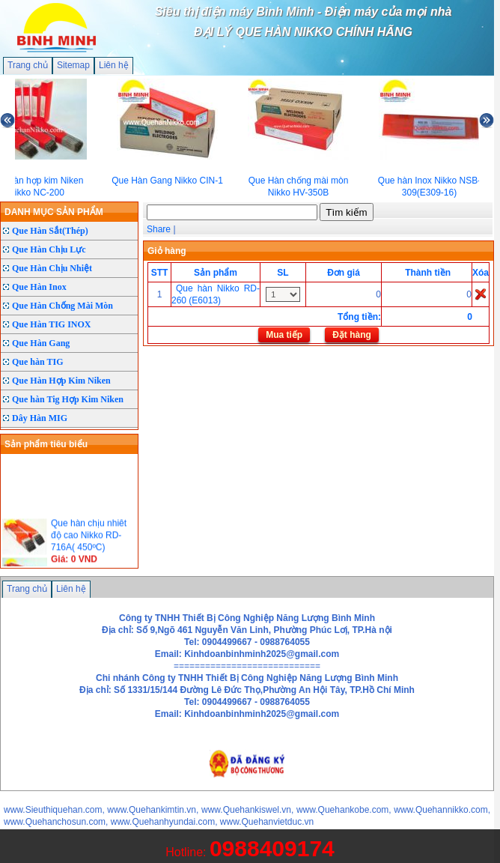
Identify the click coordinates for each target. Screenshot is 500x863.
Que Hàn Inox (39, 287)
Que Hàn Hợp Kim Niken (61, 380)
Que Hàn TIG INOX (51, 324)
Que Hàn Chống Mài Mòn (62, 305)
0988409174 (272, 848)
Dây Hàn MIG (39, 418)
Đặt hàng (351, 335)
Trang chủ (27, 65)
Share (159, 229)
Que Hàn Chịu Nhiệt (52, 268)
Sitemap (73, 65)
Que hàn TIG (37, 362)
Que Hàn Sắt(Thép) (50, 230)
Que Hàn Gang (41, 343)
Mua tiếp (284, 335)
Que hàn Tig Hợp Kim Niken (68, 399)
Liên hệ (114, 65)
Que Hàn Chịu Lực (49, 249)
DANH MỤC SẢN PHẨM (53, 212)
